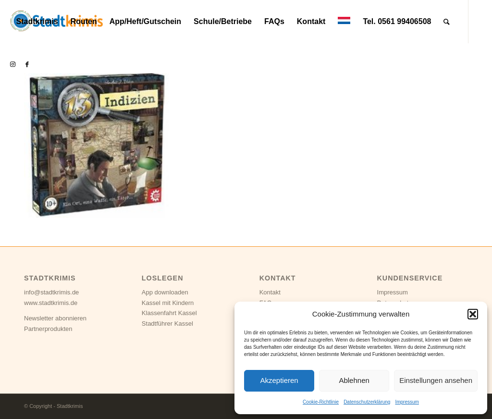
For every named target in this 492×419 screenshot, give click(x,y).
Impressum (406, 402)
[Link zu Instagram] (12, 64)
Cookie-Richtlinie (321, 402)
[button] (473, 314)
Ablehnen (354, 380)
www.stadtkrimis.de (50, 302)
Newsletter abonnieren (55, 318)
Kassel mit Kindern (168, 302)
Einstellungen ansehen (435, 380)
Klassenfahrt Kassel (169, 313)
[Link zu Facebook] (27, 64)
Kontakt (270, 292)
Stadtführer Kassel (167, 323)
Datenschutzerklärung (367, 402)
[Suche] (446, 21)
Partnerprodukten (48, 328)
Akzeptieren (279, 380)
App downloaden (165, 292)
